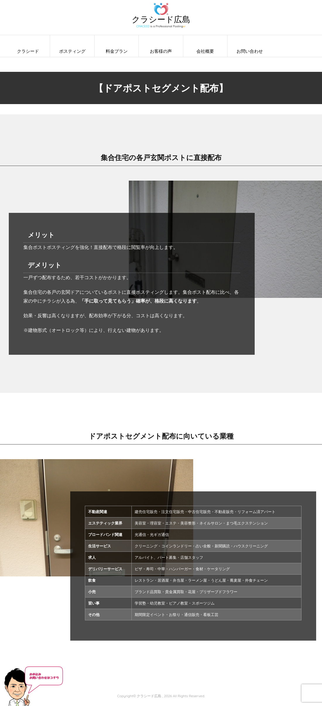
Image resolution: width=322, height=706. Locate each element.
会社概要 (205, 51)
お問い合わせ (250, 51)
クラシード (28, 51)
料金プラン (117, 51)
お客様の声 (161, 51)
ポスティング (72, 51)
